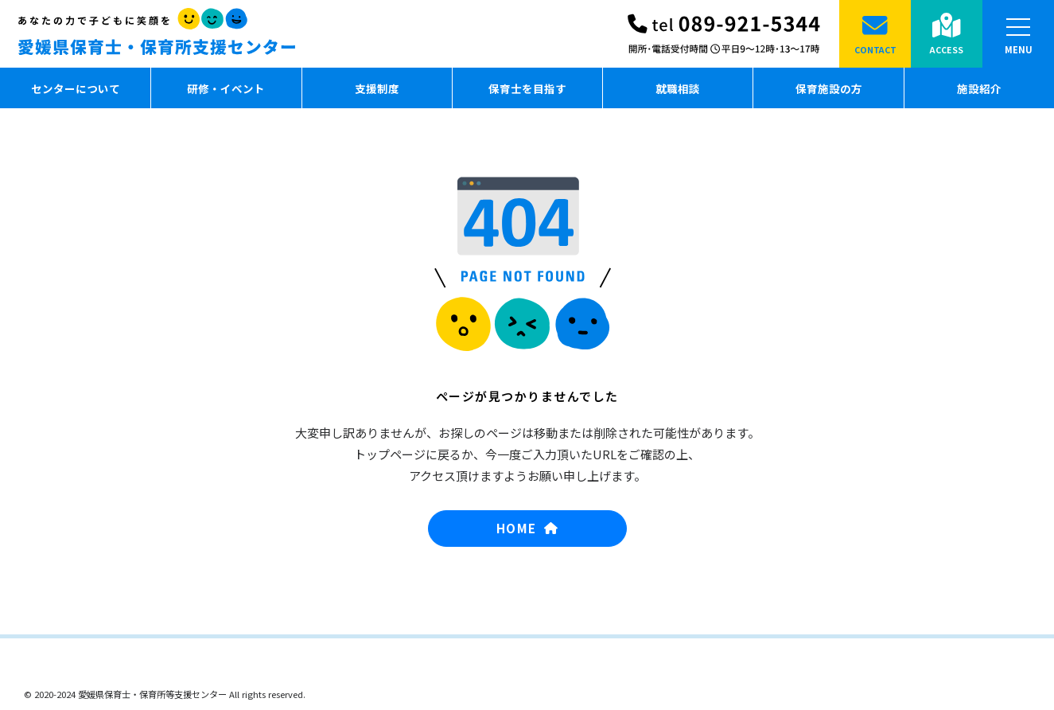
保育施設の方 (828, 88)
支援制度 (377, 88)
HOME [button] (527, 528)
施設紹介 (979, 88)
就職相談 (678, 88)
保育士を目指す (527, 88)
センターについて (75, 88)
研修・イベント (226, 88)
